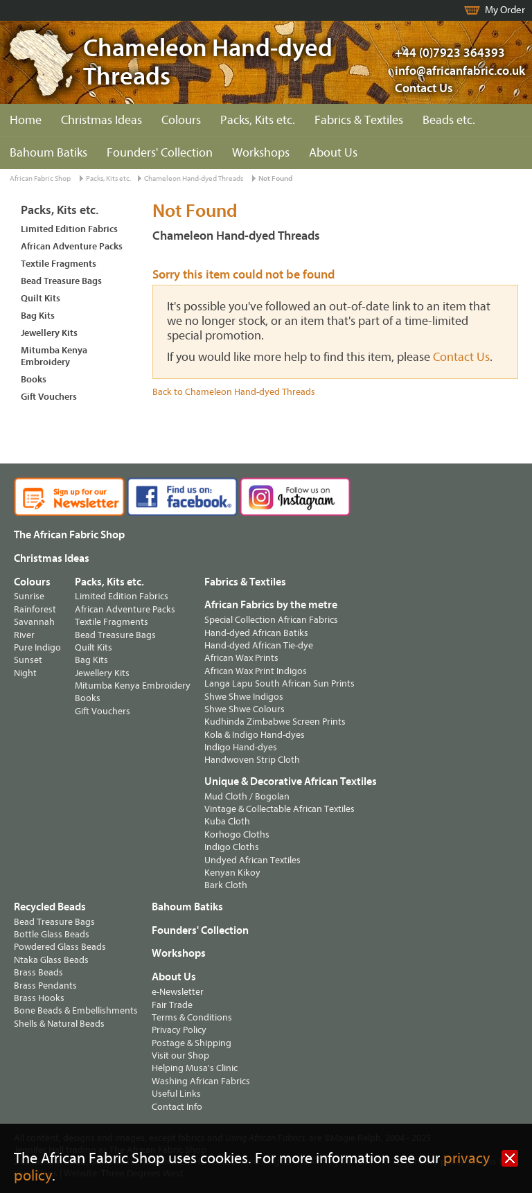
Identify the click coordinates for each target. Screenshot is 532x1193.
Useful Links (176, 1093)
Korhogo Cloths (236, 834)
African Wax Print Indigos (255, 671)
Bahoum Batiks (48, 152)
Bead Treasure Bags (61, 281)
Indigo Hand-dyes (240, 747)
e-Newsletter (178, 992)
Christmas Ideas (101, 120)
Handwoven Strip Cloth (252, 760)
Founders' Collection (160, 152)
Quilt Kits (40, 298)
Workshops (261, 152)
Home (26, 120)
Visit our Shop (180, 1055)
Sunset (28, 660)
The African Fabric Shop (69, 535)
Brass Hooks (39, 998)
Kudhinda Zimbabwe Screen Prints (275, 721)
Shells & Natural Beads (59, 1023)
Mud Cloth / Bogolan (247, 796)
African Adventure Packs (72, 246)
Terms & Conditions (192, 1017)
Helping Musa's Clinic (195, 1068)
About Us (333, 152)
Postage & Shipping (191, 1043)
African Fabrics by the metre (270, 605)
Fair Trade (172, 1005)
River (24, 635)
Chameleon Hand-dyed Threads (193, 178)
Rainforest (35, 609)
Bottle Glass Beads (51, 934)
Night (25, 673)
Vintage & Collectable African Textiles (279, 809)
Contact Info (177, 1107)
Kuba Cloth (227, 821)
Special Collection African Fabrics (271, 620)
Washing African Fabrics (201, 1081)
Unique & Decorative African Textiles (290, 781)
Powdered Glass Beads (60, 947)
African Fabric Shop (40, 178)
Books (33, 379)
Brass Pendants (45, 985)
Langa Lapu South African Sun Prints (279, 683)
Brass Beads (38, 972)
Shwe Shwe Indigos (243, 696)
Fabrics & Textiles (358, 120)
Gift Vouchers (49, 397)
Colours (181, 120)
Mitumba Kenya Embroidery (54, 356)
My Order (505, 10)
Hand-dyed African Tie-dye (258, 645)
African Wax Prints (241, 658)
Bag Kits (38, 315)
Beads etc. (449, 120)
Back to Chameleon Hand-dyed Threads (233, 392)
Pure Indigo (37, 647)
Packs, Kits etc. (257, 120)
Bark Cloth (225, 885)
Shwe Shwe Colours (244, 709)
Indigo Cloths (231, 847)
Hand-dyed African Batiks (256, 633)
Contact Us (424, 88)
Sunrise (29, 596)
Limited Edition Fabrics (69, 229)
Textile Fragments (58, 263)
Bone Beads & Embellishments (76, 1010)
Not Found (275, 178)
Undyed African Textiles (252, 860)
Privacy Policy (179, 1030)
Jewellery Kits (49, 333)
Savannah (34, 622)
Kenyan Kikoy (232, 872)
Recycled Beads (50, 907)
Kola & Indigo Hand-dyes (254, 735)
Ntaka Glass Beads (51, 960)
